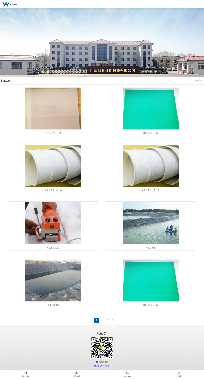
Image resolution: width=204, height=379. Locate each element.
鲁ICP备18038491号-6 (102, 366)
